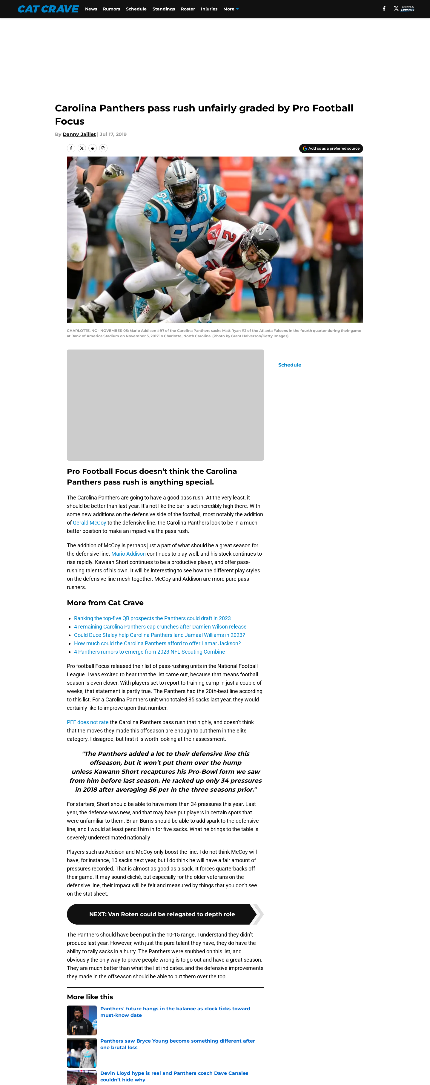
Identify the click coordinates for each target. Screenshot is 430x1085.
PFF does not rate (88, 722)
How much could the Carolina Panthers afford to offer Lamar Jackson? (157, 643)
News (91, 9)
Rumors (111, 9)
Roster (188, 9)
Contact (220, 1057)
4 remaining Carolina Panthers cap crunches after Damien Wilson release (160, 626)
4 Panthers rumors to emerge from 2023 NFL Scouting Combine (149, 652)
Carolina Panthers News (112, 1015)
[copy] (103, 148)
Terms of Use (283, 1068)
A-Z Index (222, 1079)
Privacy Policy (227, 1068)
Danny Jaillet (79, 134)
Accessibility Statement (159, 1079)
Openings (142, 1057)
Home (73, 1015)
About (74, 1057)
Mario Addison (128, 554)
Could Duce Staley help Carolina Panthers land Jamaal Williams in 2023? (159, 635)
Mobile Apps (346, 1057)
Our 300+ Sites (284, 1057)
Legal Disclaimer (87, 1079)
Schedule (136, 9)
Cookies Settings (287, 1079)
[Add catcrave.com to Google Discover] (331, 148)
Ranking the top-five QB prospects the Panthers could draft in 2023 (152, 618)
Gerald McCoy (89, 522)
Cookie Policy (347, 1068)
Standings (164, 9)
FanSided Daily (85, 1068)
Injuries (209, 9)
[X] (396, 8)
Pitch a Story (146, 1068)
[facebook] (384, 8)
